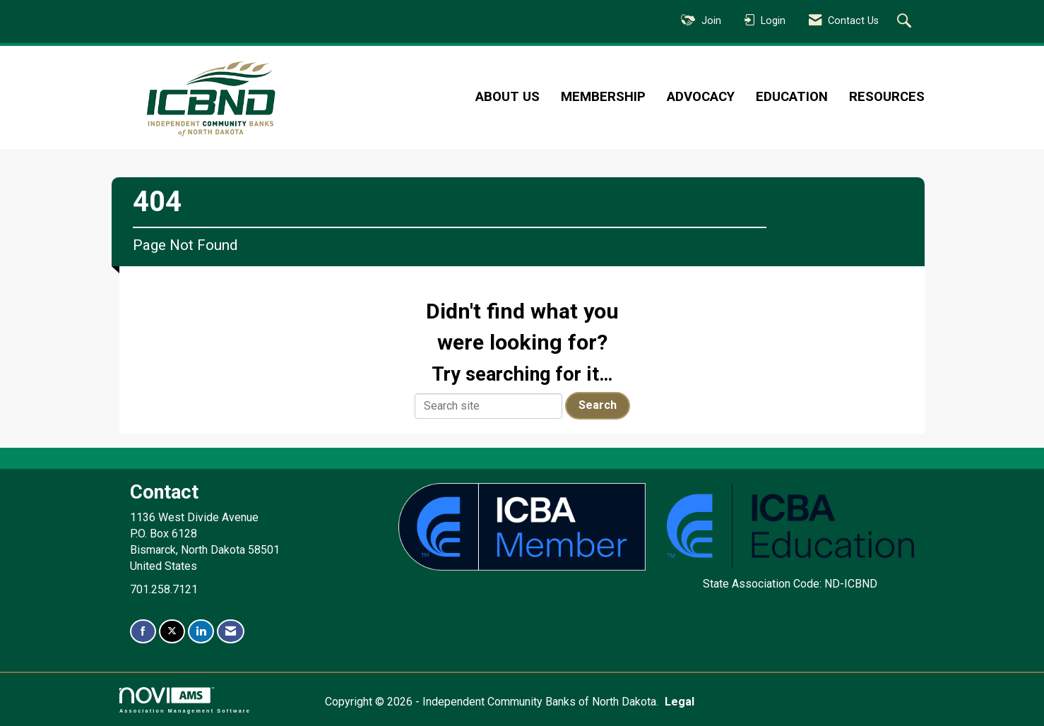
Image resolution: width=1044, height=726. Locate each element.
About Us (507, 97)
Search (598, 405)
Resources (887, 97)
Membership (603, 97)
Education (792, 97)
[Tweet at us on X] (172, 631)
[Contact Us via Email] (230, 631)
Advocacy (701, 97)
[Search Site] (906, 22)
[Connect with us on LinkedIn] (201, 631)
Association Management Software (185, 700)
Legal (679, 701)
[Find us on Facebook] (143, 631)
